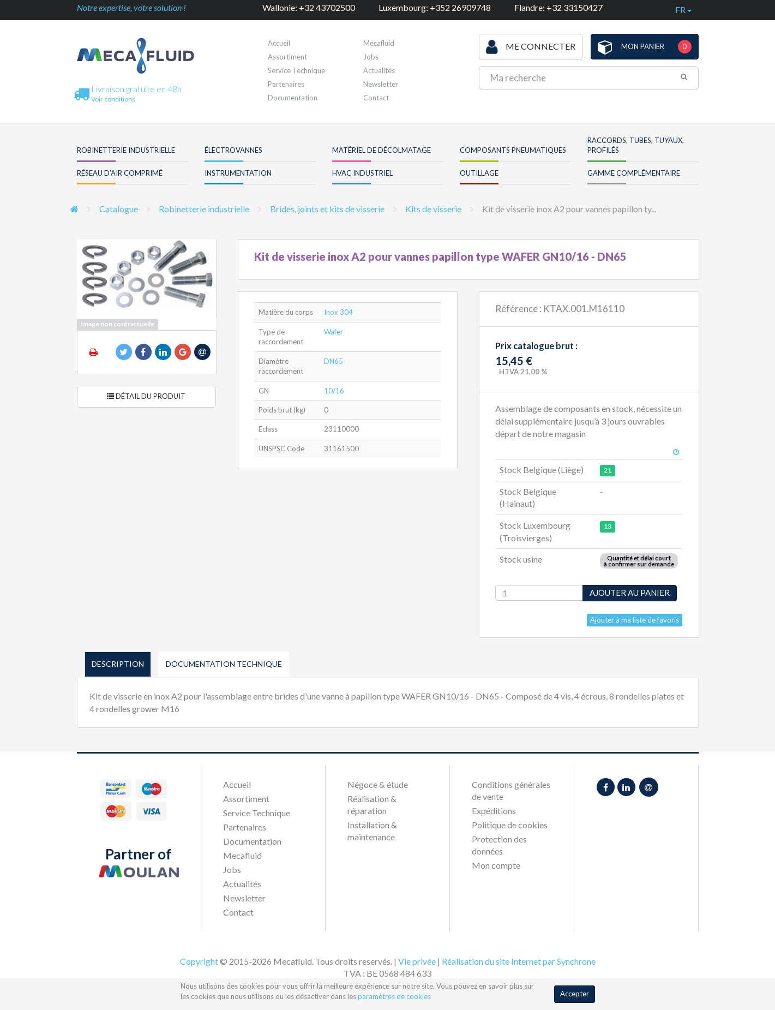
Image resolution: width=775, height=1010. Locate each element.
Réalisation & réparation (371, 804)
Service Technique (296, 70)
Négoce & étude (377, 784)
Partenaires (286, 84)
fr (683, 9)
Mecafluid (378, 43)
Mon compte (496, 865)
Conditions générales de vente (511, 790)
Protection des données (499, 845)
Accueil (279, 43)
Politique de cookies (510, 825)
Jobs (371, 56)
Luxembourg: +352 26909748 (435, 7)
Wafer (333, 331)
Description (118, 663)
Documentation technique (224, 663)
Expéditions (494, 810)
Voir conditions (113, 99)
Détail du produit (146, 396)
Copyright (199, 961)
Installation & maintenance (372, 831)
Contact (376, 97)
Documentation (292, 97)
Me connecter (530, 47)
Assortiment (287, 56)
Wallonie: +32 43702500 (308, 7)
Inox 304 (338, 312)
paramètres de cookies (394, 996)
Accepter (574, 993)
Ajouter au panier (630, 592)
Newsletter (380, 84)
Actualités (379, 70)
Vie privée (417, 961)
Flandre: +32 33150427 (558, 7)
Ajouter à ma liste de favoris (634, 619)
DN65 (333, 361)
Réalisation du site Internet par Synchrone (519, 961)
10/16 (334, 390)
